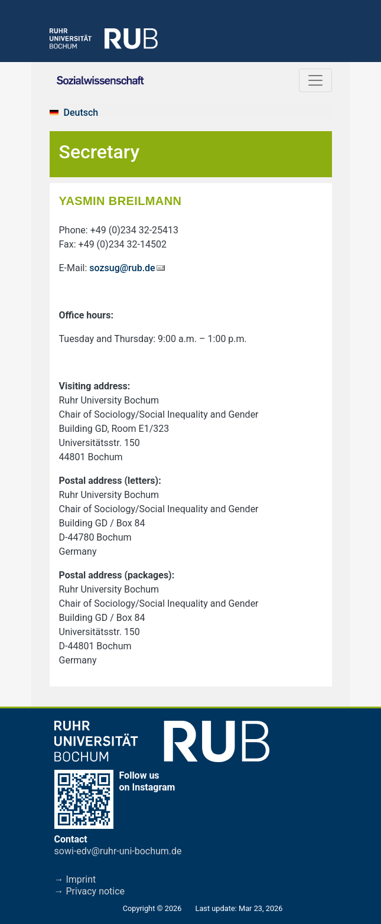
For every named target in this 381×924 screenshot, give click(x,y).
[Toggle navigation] (315, 80)
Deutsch (81, 112)
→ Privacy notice (89, 891)
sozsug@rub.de (122, 268)
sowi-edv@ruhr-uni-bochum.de (118, 851)
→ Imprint (75, 879)
